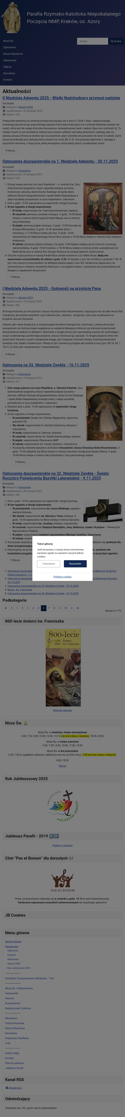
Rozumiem (75, 563)
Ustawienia (48, 563)
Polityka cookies (62, 576)
